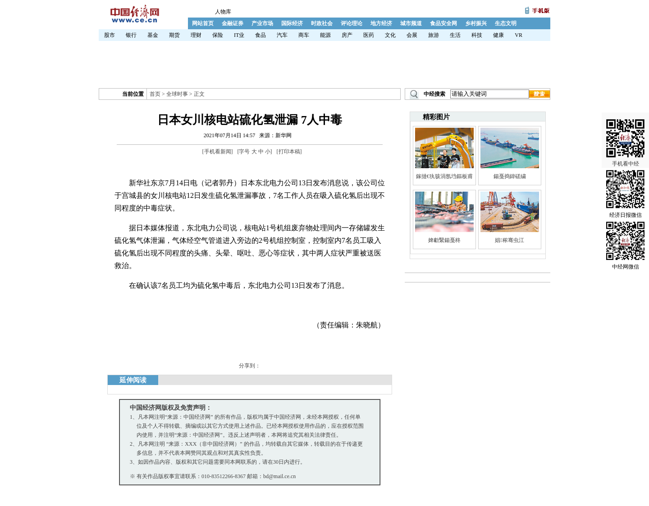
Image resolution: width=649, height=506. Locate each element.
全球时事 (177, 94)
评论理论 (351, 23)
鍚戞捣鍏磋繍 (510, 176)
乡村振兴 (476, 23)
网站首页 (203, 23)
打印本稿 (289, 151)
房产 (347, 35)
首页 (155, 94)
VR (518, 35)
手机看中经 (625, 135)
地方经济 (381, 23)
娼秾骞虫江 (509, 240)
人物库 (223, 12)
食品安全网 (443, 23)
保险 (217, 35)
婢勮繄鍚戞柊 (444, 240)
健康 (498, 35)
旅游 (433, 35)
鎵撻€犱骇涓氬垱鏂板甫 (444, 176)
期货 (174, 35)
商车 (303, 35)
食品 (260, 35)
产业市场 (262, 23)
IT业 (239, 35)
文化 (390, 35)
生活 (455, 35)
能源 (325, 35)
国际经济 (292, 23)
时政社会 (322, 23)
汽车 (282, 35)
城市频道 (411, 23)
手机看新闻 (217, 151)
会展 (412, 35)
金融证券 (232, 23)
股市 (109, 35)
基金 (152, 35)
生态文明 (505, 23)
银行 (131, 35)
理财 (196, 35)
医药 (368, 35)
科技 (476, 35)
